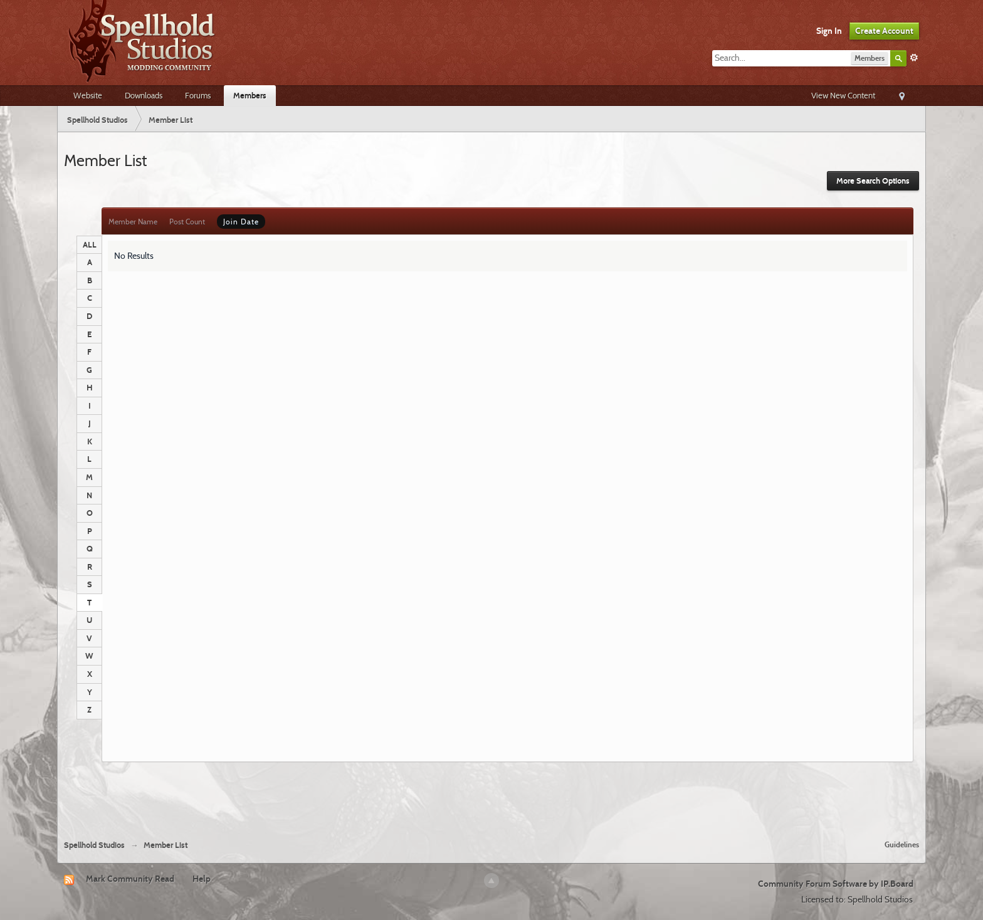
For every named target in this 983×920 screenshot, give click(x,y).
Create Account (884, 30)
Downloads (143, 95)
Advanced (914, 58)
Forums (198, 95)
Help (201, 878)
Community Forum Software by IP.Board (835, 883)
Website (87, 95)
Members (249, 95)
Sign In (829, 30)
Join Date (241, 221)
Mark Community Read (130, 878)
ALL (90, 244)
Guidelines (902, 844)
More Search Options (873, 181)
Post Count (187, 221)
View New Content (843, 95)
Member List (165, 845)
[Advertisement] (491, 796)
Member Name (132, 221)
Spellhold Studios (94, 845)
